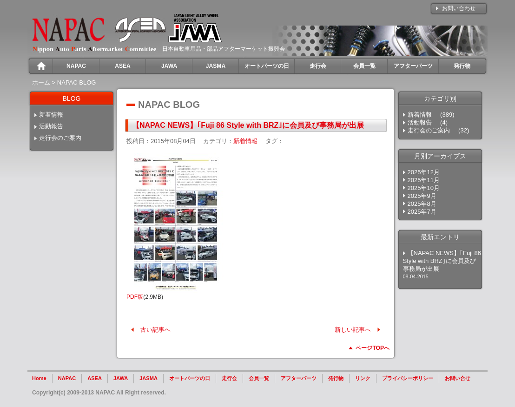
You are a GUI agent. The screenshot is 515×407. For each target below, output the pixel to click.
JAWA (120, 378)
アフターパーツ (299, 378)
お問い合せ (457, 378)
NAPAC (67, 378)
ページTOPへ (373, 348)
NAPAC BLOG (76, 82)
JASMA (148, 378)
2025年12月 (424, 172)
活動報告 (51, 126)
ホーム (41, 82)
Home (39, 378)
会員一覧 (259, 378)
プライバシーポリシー (407, 378)
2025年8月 (422, 203)
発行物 (335, 378)
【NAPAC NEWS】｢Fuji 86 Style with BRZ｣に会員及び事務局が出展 (248, 125)
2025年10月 (424, 187)
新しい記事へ (353, 329)
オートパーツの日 (189, 378)
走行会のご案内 (60, 137)
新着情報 (51, 114)
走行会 (229, 378)
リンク (362, 378)
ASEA (94, 378)
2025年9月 (422, 195)
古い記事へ (155, 329)
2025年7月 (422, 211)
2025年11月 (424, 180)
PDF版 (134, 297)
